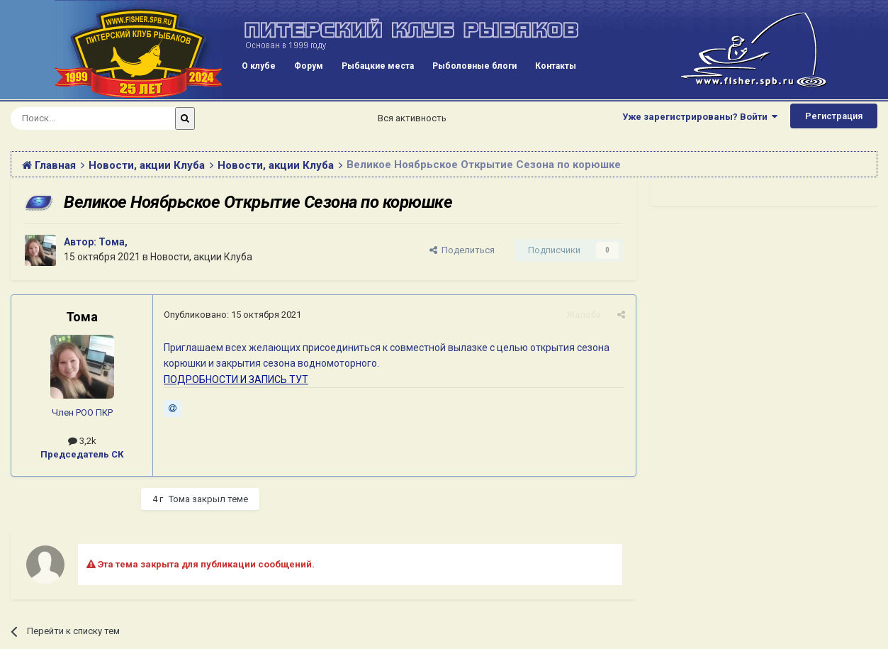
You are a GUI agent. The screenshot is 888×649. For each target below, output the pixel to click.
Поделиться (462, 250)
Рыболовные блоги (474, 66)
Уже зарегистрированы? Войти (699, 116)
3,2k (82, 441)
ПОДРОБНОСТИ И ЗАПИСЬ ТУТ (236, 379)
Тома (112, 242)
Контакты (555, 66)
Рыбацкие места (378, 66)
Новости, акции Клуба (201, 256)
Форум (308, 66)
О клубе (259, 66)
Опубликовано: (232, 314)
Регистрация (833, 116)
